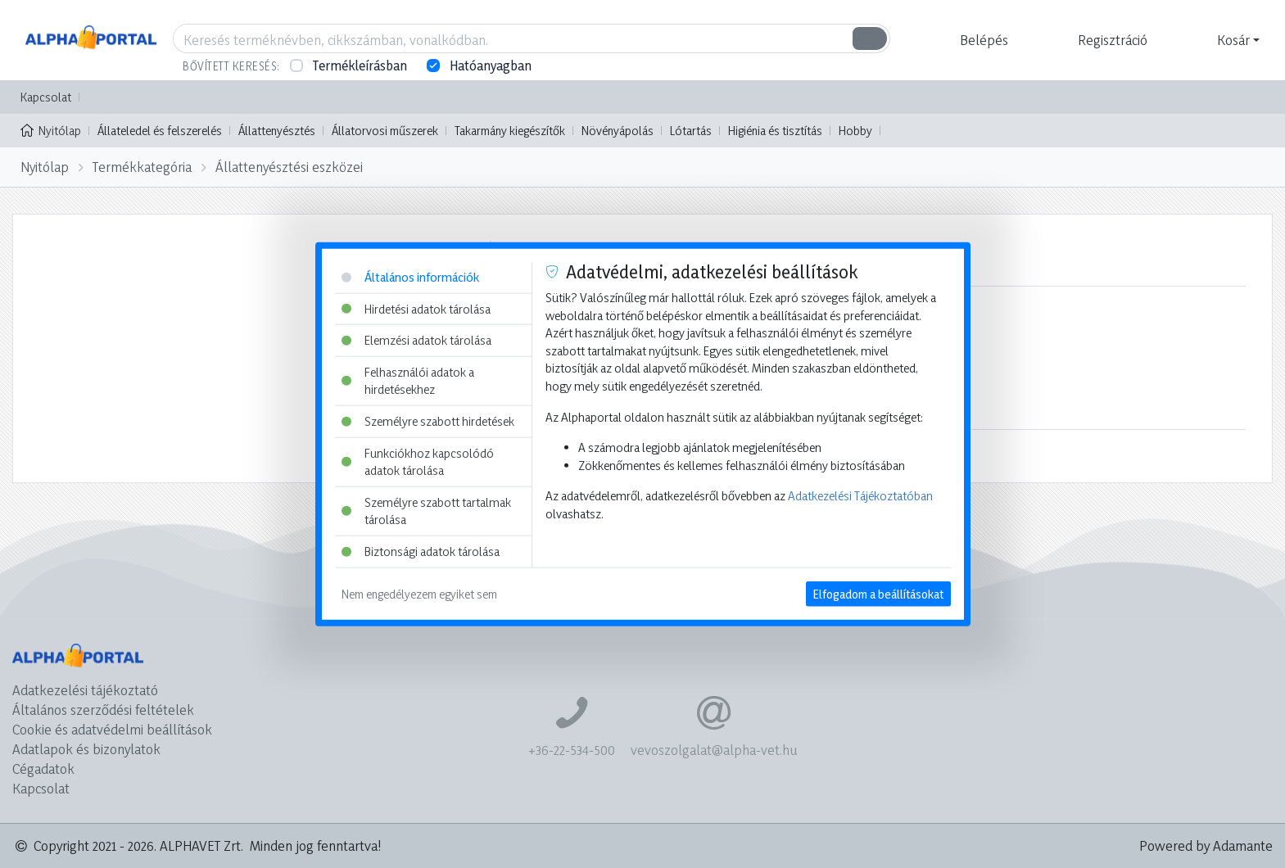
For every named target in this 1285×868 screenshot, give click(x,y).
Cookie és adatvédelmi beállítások (112, 729)
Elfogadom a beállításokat (878, 593)
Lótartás (691, 130)
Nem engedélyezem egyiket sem (419, 593)
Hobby (855, 130)
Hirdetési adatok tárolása (416, 308)
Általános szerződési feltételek (103, 709)
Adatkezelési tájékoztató (85, 689)
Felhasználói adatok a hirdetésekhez (408, 380)
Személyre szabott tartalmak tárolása (426, 511)
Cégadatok (43, 768)
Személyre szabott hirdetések (428, 421)
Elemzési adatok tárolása (416, 340)
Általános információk (410, 277)
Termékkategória (142, 166)
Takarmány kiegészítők (510, 130)
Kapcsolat (45, 97)
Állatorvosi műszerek (385, 130)
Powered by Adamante (1206, 845)
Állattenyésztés (276, 130)
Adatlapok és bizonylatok (86, 748)
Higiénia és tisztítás (775, 130)
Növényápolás (617, 130)
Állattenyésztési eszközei (289, 166)
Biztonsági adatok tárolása (421, 551)
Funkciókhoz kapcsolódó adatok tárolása (418, 461)
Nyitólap (50, 129)
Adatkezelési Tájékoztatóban (860, 496)
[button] (982, 40)
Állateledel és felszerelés (159, 130)
